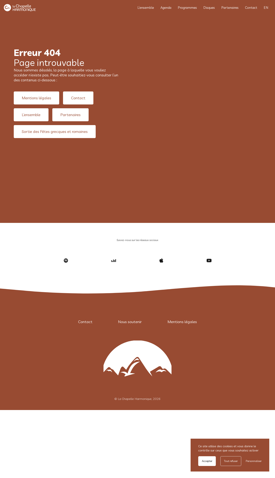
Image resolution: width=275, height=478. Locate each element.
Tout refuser (231, 461)
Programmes (187, 8)
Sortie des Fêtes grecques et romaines (55, 131)
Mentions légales (36, 97)
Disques (209, 8)
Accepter (207, 461)
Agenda (165, 8)
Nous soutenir (130, 321)
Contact (251, 8)
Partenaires (230, 8)
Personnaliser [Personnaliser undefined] (254, 461)
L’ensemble (146, 8)
